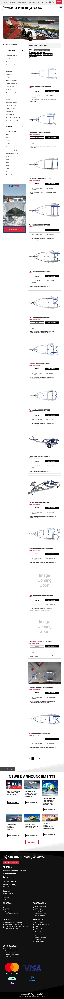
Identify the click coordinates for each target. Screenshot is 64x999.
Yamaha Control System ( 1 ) (13, 117)
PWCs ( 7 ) (8, 90)
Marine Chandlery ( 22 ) (12, 83)
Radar (7, 159)
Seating (8, 99)
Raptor (7, 162)
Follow (7, 134)
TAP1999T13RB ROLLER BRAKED (41, 595)
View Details (52, 91)
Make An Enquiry (9, 953)
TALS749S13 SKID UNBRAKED (40, 86)
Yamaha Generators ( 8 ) (12, 121)
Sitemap (43, 996)
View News (32, 842)
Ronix (7, 165)
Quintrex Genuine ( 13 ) (12, 93)
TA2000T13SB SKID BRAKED (39, 734)
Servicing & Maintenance (12, 954)
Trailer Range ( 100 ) (11, 105)
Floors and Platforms (11, 80)
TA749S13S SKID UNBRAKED (39, 179)
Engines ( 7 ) (9, 74)
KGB (7, 147)
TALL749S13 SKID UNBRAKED (40, 132)
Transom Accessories (11, 108)
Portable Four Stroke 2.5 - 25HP (13, 922)
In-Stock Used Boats (40, 915)
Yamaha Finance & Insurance (13, 949)
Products (38, 919)
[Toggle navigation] (61, 8)
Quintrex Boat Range (40, 906)
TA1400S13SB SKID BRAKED (39, 364)
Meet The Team (22, 2)
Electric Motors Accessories (13, 65)
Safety (7, 96)
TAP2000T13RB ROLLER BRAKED (41, 687)
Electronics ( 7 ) (10, 71)
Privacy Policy (8, 912)
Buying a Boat (10, 945)
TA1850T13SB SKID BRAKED (39, 502)
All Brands (9, 126)
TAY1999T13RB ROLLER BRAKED (41, 641)
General (7, 903)
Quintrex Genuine (40, 932)
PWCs (36, 926)
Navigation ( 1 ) (10, 86)
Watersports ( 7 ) (10, 114)
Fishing (8, 77)
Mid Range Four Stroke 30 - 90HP (14, 924)
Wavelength (9, 175)
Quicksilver (9, 156)
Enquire (37, 91)
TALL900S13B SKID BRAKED (39, 456)
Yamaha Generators (40, 937)
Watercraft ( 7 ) (9, 111)
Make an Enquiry (14, 229)
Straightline (9, 171)
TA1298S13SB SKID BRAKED (39, 317)
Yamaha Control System (41, 930)
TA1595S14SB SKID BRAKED (39, 410)
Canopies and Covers (11, 55)
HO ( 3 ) (8, 137)
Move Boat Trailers (40, 912)
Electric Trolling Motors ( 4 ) (13, 68)
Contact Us (12, 2)
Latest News (32, 2)
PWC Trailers (48, 54)
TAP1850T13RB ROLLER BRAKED (41, 549)
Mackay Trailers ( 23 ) (11, 150)
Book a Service (11, 862)
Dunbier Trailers (39, 939)
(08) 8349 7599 (9, 873)
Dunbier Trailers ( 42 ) (11, 131)
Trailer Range (38, 928)
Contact (7, 908)
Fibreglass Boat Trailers (37, 52)
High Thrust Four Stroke (11, 928)
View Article (13, 802)
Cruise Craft (38, 908)
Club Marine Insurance (11, 951)
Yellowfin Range (39, 910)
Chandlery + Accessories (12, 58)
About (5, 2)
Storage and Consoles (11, 102)
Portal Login (8, 910)
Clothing (8, 62)
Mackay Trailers (39, 941)
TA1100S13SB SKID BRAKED (39, 271)
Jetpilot (8, 144)
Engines (7, 919)
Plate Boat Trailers (36, 54)
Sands (7, 168)
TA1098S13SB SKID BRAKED (39, 225)
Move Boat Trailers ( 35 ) (12, 153)
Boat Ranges (39, 903)
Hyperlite (8, 140)
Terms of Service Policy (11, 914)
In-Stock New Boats (40, 914)
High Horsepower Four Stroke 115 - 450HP (16, 926)
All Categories (10, 51)
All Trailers (33, 56)
